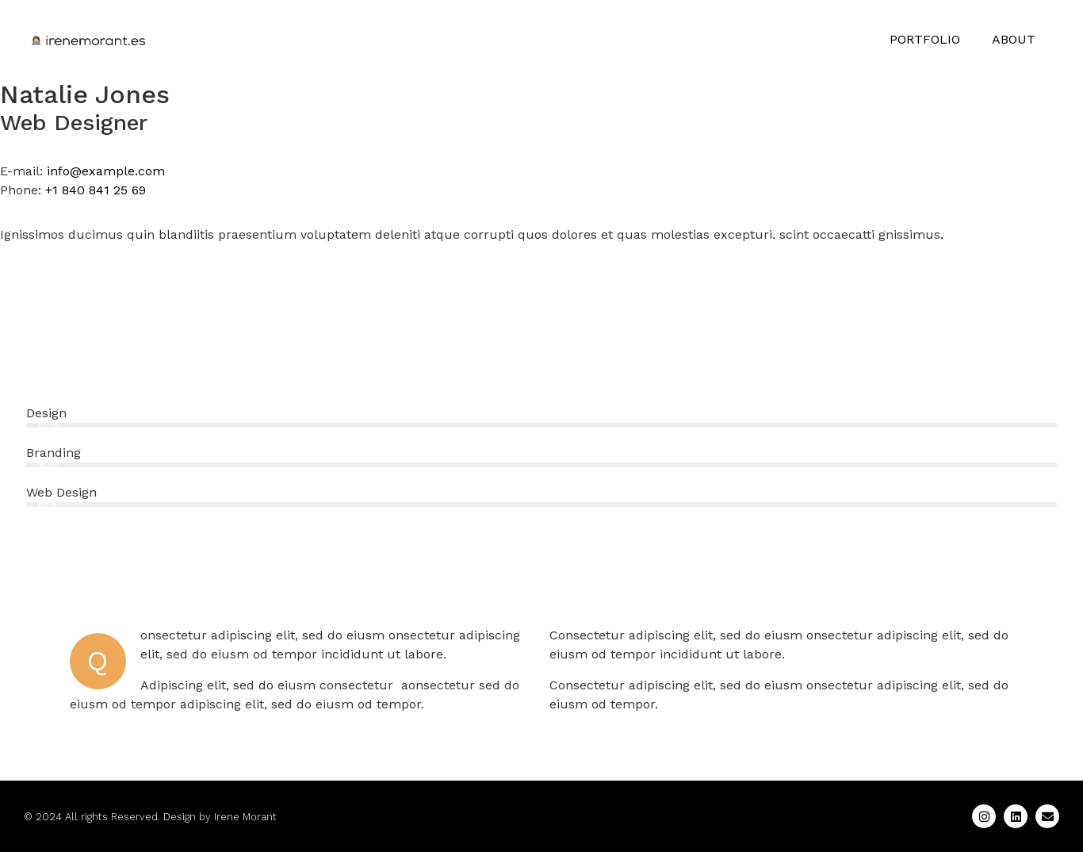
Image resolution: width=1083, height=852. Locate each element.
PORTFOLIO (925, 39)
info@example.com (106, 170)
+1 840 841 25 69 (95, 190)
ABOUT (1013, 39)
